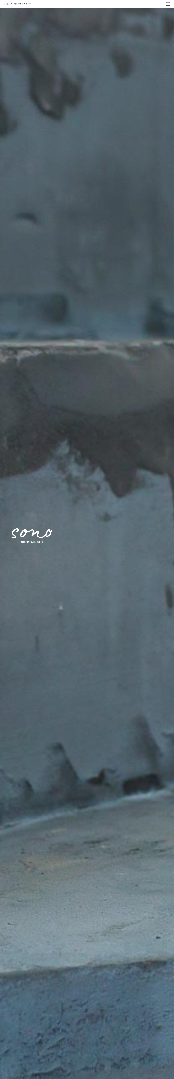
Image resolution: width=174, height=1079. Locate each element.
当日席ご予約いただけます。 (21, 4)
